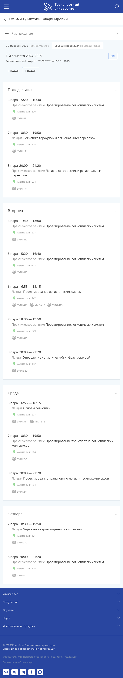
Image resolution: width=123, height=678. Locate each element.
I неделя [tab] (13, 70)
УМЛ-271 (19, 459)
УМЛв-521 (20, 371)
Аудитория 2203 (24, 265)
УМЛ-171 (19, 151)
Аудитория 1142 (24, 298)
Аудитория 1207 (24, 232)
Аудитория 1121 (24, 536)
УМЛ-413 (19, 272)
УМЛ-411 (19, 118)
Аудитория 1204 (24, 144)
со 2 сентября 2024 (78, 45)
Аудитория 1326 (24, 111)
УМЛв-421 (20, 542)
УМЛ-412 (19, 239)
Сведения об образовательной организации (29, 648)
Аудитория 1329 (24, 331)
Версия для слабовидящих (18, 662)
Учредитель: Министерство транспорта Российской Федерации (40, 656)
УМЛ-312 (37, 421)
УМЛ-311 (19, 421)
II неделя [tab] (30, 70)
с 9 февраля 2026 (27, 45)
